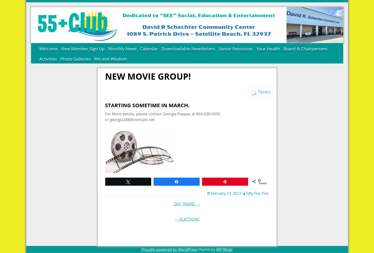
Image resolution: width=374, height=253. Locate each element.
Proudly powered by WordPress (169, 249)
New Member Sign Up (82, 49)
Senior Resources (235, 49)
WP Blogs (224, 249)
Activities (48, 59)
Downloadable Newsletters (188, 49)
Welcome (48, 49)
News (264, 91)
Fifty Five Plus (257, 193)
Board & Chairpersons (305, 49)
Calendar (149, 49)
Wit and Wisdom (110, 59)
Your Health (268, 49)
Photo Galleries (75, 59)
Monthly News (122, 49)
